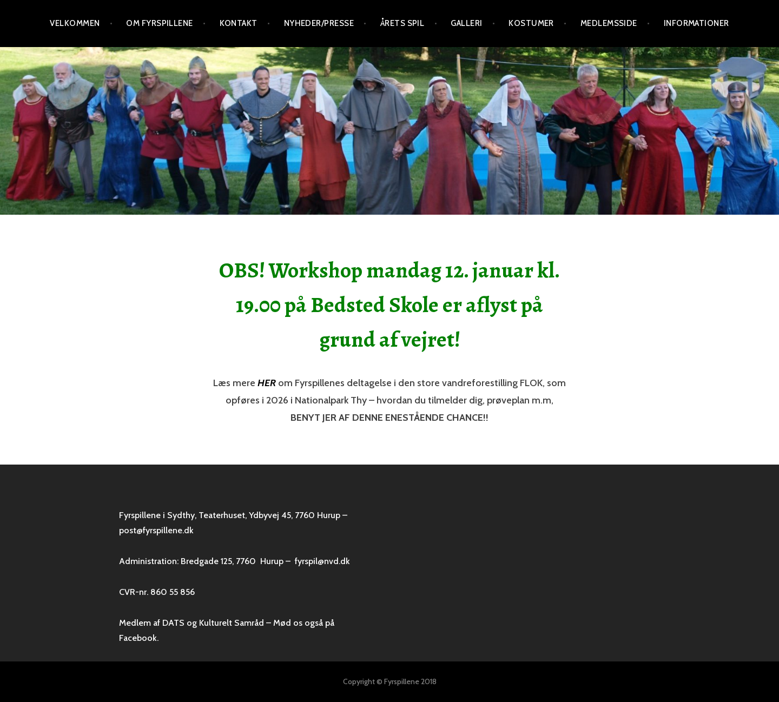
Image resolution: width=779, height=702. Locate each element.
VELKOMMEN (75, 23)
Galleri (466, 23)
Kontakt (239, 23)
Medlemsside (608, 23)
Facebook (138, 638)
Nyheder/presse (319, 23)
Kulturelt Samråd (231, 623)
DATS (173, 623)
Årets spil (402, 23)
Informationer (696, 23)
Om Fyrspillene (159, 23)
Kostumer (531, 23)
